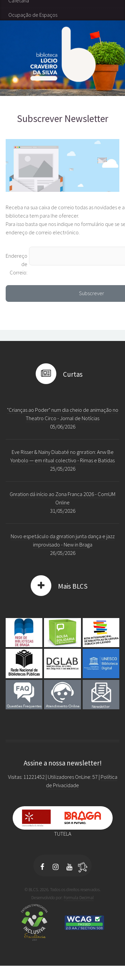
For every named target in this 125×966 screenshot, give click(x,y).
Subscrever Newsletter (62, 118)
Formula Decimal (79, 897)
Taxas (14, 7)
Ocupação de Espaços (32, 36)
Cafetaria (18, 21)
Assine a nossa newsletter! (63, 763)
